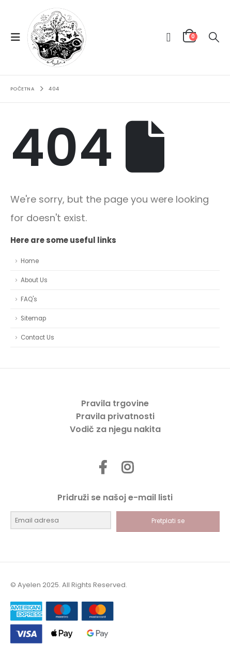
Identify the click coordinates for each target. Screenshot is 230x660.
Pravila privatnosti (115, 416)
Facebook (103, 467)
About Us (34, 280)
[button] (18, 37)
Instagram (127, 467)
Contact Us (37, 337)
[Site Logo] (56, 37)
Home (30, 261)
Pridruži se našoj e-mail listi (115, 497)
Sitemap (33, 318)
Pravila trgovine (115, 403)
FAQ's (29, 299)
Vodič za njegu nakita (115, 429)
